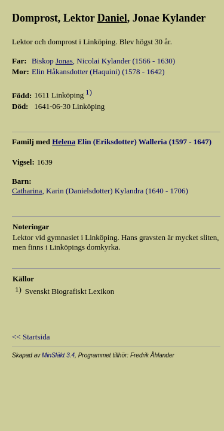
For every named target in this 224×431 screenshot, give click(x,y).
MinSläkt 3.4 (58, 355)
